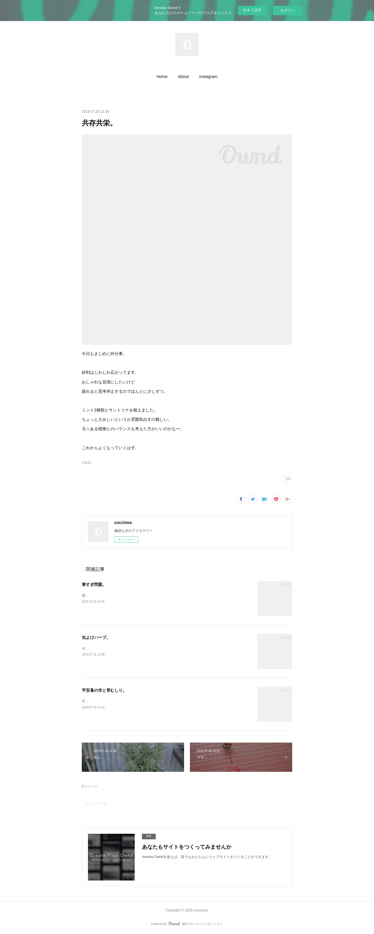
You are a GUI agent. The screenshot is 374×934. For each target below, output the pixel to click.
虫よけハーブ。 (96, 637)
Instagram (208, 76)
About (183, 76)
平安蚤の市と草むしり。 (104, 690)
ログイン (287, 10)
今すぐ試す (252, 10)
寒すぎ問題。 (94, 584)
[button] (162, 76)
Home (162, 76)
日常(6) (86, 462)
